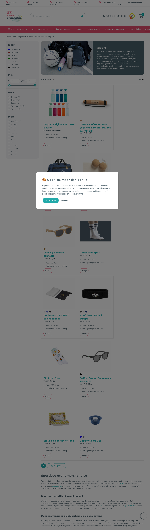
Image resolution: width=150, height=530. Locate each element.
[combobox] (54, 16)
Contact (44, 487)
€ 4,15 (118, 310)
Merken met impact (61, 29)
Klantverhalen (135, 29)
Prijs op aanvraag (52, 128)
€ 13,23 (118, 128)
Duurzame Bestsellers (85, 494)
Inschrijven (121, 461)
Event (44, 37)
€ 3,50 (49, 313)
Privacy (119, 528)
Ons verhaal (116, 487)
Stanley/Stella (94, 29)
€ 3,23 (118, 249)
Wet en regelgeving (49, 494)
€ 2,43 (49, 253)
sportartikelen (130, 376)
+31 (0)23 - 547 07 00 (116, 16)
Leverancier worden (84, 498)
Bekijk (47, 143)
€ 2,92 (84, 253)
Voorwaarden (106, 528)
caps (103, 376)
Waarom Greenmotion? (120, 490)
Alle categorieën (16, 29)
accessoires (57, 356)
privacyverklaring (59, 194)
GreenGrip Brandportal (114, 29)
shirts (121, 354)
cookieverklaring (76, 194)
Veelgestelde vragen (49, 490)
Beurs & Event (34, 37)
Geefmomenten (39, 29)
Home (8, 37)
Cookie (129, 528)
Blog (113, 498)
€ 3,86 (84, 313)
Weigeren (64, 200)
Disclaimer (140, 528)
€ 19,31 (84, 131)
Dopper (80, 29)
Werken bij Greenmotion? (121, 494)
